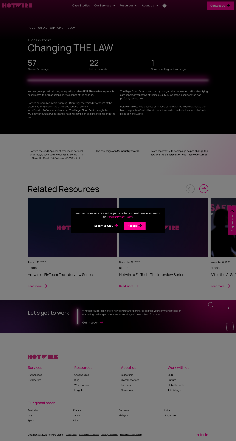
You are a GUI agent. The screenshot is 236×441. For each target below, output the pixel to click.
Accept (132, 225)
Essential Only (103, 225)
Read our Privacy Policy (119, 216)
